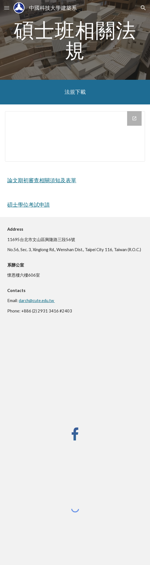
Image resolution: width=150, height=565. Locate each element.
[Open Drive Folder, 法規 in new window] (134, 118)
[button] (6, 7)
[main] (75, 40)
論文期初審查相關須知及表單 (41, 180)
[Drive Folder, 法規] (75, 136)
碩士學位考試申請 (28, 205)
